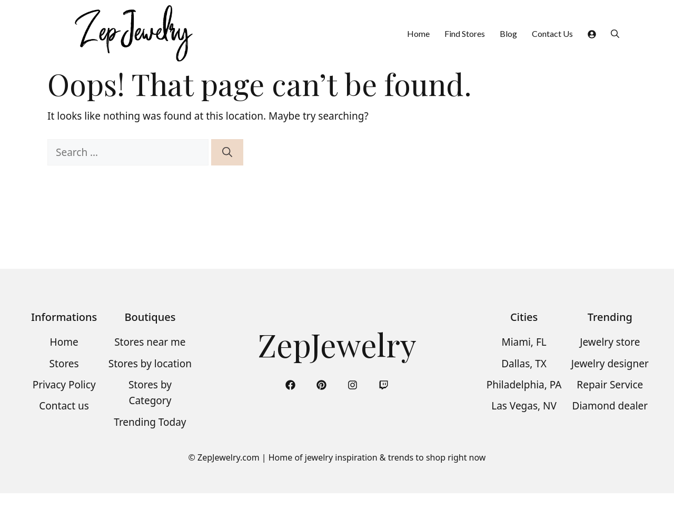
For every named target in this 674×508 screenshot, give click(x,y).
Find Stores (464, 33)
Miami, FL (523, 342)
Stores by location (150, 363)
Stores (64, 363)
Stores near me (149, 342)
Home (418, 33)
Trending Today (150, 422)
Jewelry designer (610, 363)
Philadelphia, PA (524, 385)
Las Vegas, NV (524, 406)
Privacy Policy (64, 385)
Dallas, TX (524, 363)
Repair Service (610, 385)
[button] (615, 33)
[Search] (227, 152)
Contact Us (552, 33)
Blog (508, 33)
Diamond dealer (610, 406)
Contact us (64, 406)
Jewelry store (610, 342)
